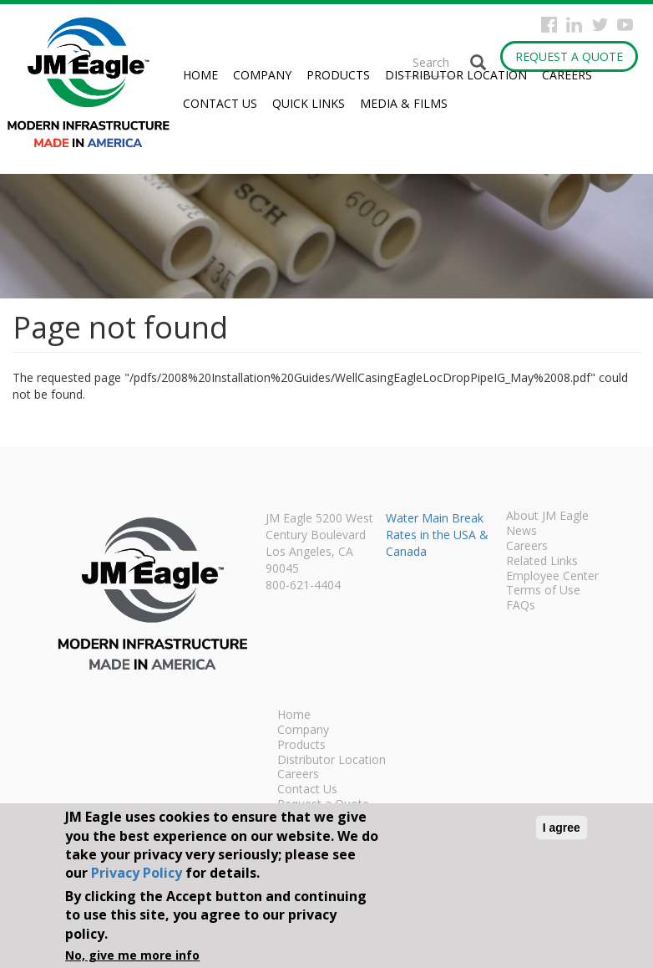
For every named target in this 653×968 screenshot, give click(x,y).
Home (200, 75)
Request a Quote (569, 56)
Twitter (600, 25)
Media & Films (404, 103)
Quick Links (308, 103)
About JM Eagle (547, 516)
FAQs (520, 606)
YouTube (625, 25)
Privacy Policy (136, 873)
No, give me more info (132, 955)
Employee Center (552, 576)
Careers (567, 75)
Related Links (542, 561)
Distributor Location (456, 75)
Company (262, 75)
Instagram (574, 25)
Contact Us (220, 103)
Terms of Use (543, 591)
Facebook (549, 25)
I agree (561, 827)
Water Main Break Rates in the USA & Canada (437, 534)
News (521, 531)
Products (338, 75)
